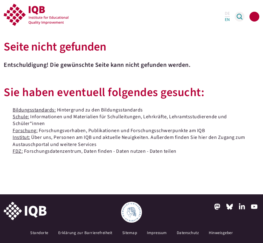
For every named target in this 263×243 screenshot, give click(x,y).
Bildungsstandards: (34, 110)
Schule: (21, 116)
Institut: (21, 137)
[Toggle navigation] (254, 17)
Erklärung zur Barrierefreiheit (85, 233)
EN (227, 20)
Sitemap (129, 233)
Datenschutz (188, 233)
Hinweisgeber (221, 233)
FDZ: (18, 151)
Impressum (157, 233)
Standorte (39, 233)
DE (227, 13)
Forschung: (25, 130)
